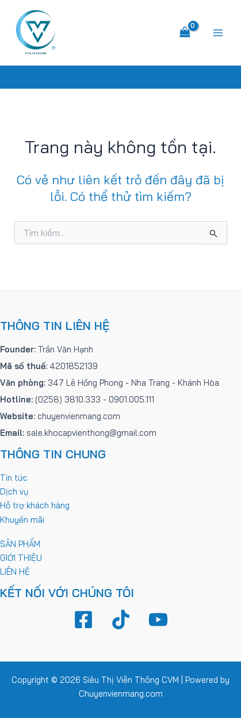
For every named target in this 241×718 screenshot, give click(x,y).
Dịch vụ (14, 491)
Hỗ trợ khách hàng (35, 505)
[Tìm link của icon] (120, 77)
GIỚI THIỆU (21, 557)
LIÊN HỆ (15, 571)
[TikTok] (121, 619)
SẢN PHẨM (20, 543)
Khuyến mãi (22, 519)
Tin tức (14, 477)
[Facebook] (83, 619)
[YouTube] (158, 619)
